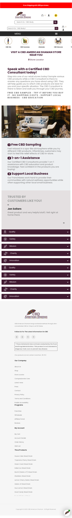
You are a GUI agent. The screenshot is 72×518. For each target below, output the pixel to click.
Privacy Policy (19, 395)
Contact (18, 391)
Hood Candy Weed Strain (23, 492)
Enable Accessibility (21, 403)
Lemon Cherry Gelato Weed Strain (27, 480)
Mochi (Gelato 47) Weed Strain (26, 472)
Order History (19, 442)
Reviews (17, 423)
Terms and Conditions (22, 399)
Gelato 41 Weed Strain (22, 484)
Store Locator (55, 15)
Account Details (20, 438)
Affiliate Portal (20, 419)
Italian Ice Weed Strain (22, 468)
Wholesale (18, 415)
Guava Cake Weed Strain (23, 456)
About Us (18, 367)
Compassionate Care (22, 379)
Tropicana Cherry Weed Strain (25, 460)
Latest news (19, 383)
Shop (16, 371)
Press (16, 387)
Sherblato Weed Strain (22, 476)
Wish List (18, 446)
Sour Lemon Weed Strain (23, 488)
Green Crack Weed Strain (24, 464)
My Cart (17, 434)
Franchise (18, 411)
